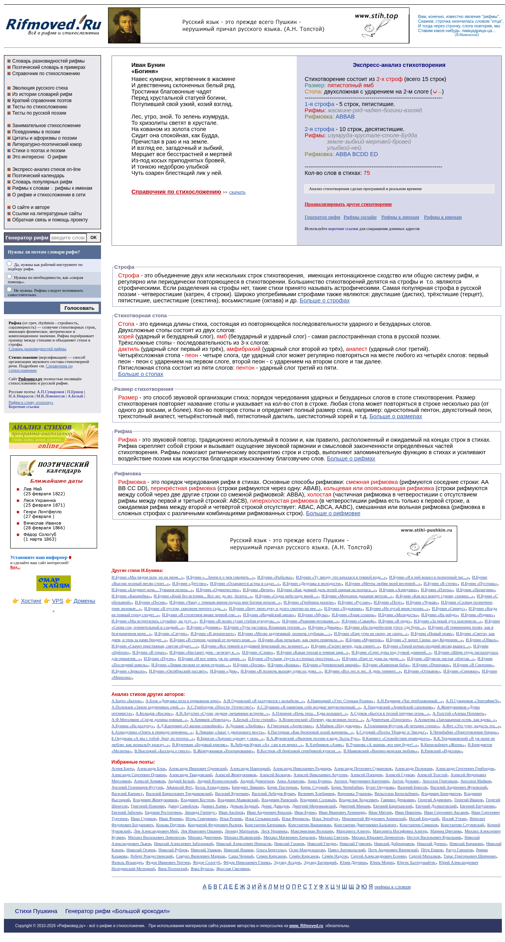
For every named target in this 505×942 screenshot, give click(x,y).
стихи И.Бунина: (145, 570)
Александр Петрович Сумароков (362, 768)
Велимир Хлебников (316, 793)
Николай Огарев (140, 850)
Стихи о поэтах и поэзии (38, 150)
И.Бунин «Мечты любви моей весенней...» (382, 583)
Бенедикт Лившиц (248, 787)
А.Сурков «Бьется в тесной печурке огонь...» (389, 713)
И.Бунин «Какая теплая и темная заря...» (312, 652)
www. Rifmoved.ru (306, 926)
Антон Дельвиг (405, 781)
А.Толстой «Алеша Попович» (459, 713)
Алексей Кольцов (275, 775)
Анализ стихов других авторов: (148, 694)
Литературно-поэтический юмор (47, 144)
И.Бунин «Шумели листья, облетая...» (440, 658)
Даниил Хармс (214, 806)
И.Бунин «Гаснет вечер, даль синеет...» (345, 646)
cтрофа (324, 104)
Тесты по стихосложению (39, 107)
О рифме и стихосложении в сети (48, 195)
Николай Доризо (431, 843)
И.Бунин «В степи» (441, 583)
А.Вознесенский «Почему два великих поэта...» (320, 719)
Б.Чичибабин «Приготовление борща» (464, 732)
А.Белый (75, 396)
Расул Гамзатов (459, 850)
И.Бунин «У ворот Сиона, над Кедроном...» (424, 640)
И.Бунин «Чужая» (422, 602)
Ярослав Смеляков (232, 868)
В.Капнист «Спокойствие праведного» (396, 738)
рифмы (490, 16)
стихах (352, 173)
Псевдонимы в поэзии (36, 132)
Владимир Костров (197, 800)
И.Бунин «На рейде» (439, 615)
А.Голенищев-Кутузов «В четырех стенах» (401, 726)
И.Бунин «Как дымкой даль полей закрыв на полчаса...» (326, 590)
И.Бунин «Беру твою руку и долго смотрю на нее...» (275, 608)
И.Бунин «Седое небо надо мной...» (286, 596)
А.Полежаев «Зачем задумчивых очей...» (148, 707)
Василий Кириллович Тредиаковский (179, 793)
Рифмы (170, 452)
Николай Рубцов (173, 850)
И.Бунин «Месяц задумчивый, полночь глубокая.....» (284, 633)
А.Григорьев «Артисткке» (290, 726)
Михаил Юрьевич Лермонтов (378, 837)
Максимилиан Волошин (311, 831)
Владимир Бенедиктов (441, 793)
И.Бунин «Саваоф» (358, 621)
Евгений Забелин (127, 812)
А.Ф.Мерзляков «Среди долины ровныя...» (149, 719)
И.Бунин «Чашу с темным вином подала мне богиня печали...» (225, 602)
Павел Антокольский (346, 850)
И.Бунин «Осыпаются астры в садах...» (245, 583)
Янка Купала (202, 868)
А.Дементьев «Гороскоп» (388, 719)
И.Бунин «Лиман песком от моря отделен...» (191, 665)
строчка (443, 21)
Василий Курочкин (232, 793)
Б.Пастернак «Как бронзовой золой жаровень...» (310, 732)
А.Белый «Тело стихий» (254, 719)
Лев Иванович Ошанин (201, 831)
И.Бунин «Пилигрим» (475, 590)
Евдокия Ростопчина (163, 812)
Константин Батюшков (265, 825)
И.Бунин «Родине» (477, 615)
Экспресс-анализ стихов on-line (46, 169)
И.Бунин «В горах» (149, 652)
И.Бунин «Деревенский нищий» (331, 665)
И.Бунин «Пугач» (159, 658)
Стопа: (313, 91)
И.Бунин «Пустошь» (479, 583)
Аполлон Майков (475, 781)
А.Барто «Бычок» (127, 701)
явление (473, 16)
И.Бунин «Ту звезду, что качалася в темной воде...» (341, 577)
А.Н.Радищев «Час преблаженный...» (409, 701)
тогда (427, 25)
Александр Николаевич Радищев (302, 768)
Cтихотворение (325, 79)
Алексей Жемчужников (235, 775)
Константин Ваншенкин (309, 825)
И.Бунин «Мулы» (313, 615)
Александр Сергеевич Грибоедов (465, 768)
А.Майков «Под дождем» (338, 726)
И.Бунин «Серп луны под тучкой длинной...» (391, 652)
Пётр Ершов (432, 850)
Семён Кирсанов (304, 856)
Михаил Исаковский (242, 837)
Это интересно (28, 157)
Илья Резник (231, 818)
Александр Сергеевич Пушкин (139, 775)
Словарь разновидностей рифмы (48, 61)
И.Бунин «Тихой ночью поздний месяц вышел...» (426, 646)
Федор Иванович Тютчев (167, 862)
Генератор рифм (26, 238)
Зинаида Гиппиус (200, 812)
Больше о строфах (325, 300)
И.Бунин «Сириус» (448, 608)
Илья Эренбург (325, 818)
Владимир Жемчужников (155, 800)
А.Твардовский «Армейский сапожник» (398, 707)
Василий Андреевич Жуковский (458, 787)
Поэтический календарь (38, 175)
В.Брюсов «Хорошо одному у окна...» (230, 738)
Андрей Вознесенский (217, 781)
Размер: (315, 85)
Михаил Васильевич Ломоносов (156, 837)
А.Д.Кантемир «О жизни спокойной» (189, 726)
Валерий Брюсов (412, 787)
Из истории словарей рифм (42, 94)
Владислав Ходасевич (358, 800)
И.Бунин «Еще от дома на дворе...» (373, 658)
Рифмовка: (319, 116)
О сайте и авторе (31, 207)
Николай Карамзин (466, 843)
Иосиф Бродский (424, 818)
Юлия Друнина (353, 862)
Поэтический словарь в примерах (48, 67)
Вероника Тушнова (354, 793)
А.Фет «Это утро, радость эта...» (471, 726)
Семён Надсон (334, 856)
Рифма (15, 323)
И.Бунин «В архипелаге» (212, 633)
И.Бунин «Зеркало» (129, 671)
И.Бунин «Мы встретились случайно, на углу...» (154, 621)
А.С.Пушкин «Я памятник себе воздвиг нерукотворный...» (308, 707)
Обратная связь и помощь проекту (50, 220)
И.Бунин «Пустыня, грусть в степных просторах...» (293, 658)
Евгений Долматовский (435, 806)
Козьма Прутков (170, 825)
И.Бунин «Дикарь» (324, 627)
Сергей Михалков (424, 856)
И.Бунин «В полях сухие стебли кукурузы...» (239, 621)
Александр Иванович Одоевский (198, 768)
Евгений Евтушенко (477, 806)
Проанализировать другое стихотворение (348, 204)
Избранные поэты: (133, 762)
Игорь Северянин (201, 818)
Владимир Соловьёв (317, 800)
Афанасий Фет (179, 787)
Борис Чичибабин (347, 787)
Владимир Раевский (279, 800)
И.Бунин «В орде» (394, 621)
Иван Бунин (305, 812)
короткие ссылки (343, 229)
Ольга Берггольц (271, 850)
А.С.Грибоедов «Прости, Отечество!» (220, 707)
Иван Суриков (143, 818)
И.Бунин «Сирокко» (461, 671)
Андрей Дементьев (257, 781)
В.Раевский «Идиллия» (441, 751)
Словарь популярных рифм (42, 182)
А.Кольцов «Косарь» (153, 713)
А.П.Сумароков (50, 392)
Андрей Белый (181, 781)
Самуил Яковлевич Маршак (200, 856)
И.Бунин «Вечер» (258, 590)
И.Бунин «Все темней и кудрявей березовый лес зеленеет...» (254, 646)
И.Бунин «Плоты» (437, 590)
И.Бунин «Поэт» (388, 602)
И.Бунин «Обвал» (481, 640)
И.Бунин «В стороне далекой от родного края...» (212, 640)
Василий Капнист (127, 793)
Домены (84, 601)
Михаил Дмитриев (204, 837)
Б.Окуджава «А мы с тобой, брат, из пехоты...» (153, 738)
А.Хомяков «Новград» (209, 719)
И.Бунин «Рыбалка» (274, 577)
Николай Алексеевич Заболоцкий (183, 843)
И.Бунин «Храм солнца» (353, 615)
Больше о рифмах (351, 458)
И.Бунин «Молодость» (398, 615)
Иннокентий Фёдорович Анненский (374, 818)
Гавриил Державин (398, 800)
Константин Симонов (419, 825)
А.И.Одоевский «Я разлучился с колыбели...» (263, 701)
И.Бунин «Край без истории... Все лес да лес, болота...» (203, 596)
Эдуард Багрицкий (320, 862)
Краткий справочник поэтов (42, 100)
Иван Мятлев (380, 812)
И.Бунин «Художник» (343, 608)
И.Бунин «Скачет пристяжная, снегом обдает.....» (155, 646)
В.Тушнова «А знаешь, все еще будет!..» (381, 744)
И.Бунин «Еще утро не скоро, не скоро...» (371, 633)
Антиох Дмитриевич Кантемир (361, 781)
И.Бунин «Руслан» (354, 602)
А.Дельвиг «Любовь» (244, 726)
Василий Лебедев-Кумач (273, 793)
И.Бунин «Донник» (203, 627)
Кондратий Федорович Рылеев (215, 825)
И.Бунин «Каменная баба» (386, 665)
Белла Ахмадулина (212, 787)
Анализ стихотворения (329, 189)
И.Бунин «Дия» (224, 671)
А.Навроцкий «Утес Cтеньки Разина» (340, 701)
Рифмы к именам (400, 217)
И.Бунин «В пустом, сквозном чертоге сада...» (184, 608)
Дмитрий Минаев (354, 806)
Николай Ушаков (205, 850)
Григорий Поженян (147, 806)
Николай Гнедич (321, 843)
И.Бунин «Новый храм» (432, 633)
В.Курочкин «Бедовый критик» (199, 744)
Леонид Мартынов (241, 831)
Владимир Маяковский (237, 800)
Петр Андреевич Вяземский (393, 850)
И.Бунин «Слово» (257, 652)
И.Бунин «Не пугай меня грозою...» (397, 608)
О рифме (57, 157)
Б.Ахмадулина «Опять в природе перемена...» (152, 732)
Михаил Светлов (333, 837)
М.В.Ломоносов (50, 396)
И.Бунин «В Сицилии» (473, 665)
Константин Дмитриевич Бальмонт (365, 825)
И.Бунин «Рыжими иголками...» (310, 621)
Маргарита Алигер (353, 831)
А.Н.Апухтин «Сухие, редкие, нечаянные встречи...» (222, 713)
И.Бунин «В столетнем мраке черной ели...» (201, 615)
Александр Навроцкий (250, 768)
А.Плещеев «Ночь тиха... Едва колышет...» (309, 713)
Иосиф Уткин (454, 818)
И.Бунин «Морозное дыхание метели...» (356, 596)
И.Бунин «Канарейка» (131, 596)
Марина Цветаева (446, 831)
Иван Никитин (408, 812)
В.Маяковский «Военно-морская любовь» (380, 751)
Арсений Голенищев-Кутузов (137, 787)
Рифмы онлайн (360, 217)
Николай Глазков (289, 843)
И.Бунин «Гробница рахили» (308, 602)
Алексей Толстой (432, 775)
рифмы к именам (73, 188)
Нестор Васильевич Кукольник (434, 837)
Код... (15, 567)
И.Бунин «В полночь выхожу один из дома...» (281, 671)
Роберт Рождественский (151, 856)
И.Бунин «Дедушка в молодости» (312, 583)
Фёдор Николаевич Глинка (247, 862)
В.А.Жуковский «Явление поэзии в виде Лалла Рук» (313, 738)
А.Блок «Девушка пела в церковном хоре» (183, 701)
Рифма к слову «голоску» (31, 402)
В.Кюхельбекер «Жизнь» (442, 744)
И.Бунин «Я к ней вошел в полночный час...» (429, 577)
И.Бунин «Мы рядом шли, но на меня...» (147, 577)
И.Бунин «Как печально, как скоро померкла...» (300, 640)
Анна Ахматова (290, 781)
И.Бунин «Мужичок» (363, 640)
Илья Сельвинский (261, 818)
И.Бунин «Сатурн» (170, 633)
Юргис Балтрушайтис (416, 862)
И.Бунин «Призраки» (431, 665)
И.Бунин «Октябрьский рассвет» (178, 671)
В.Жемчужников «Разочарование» (223, 751)
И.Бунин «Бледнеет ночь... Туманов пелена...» (152, 590)
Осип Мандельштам (307, 850)
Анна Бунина (319, 781)
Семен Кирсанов (271, 856)
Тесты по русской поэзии (39, 113)
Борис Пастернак (282, 787)
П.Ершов (75, 392)
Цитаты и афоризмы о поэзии (44, 138)
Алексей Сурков (399, 775)
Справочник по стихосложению (46, 73)
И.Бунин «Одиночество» (218, 590)
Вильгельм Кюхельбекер (396, 793)
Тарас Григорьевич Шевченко (470, 856)
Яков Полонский (172, 868)
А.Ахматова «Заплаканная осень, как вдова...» (455, 719)
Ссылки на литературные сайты (47, 213)
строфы (15, 344)
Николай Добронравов (394, 843)
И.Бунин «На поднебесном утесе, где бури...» (384, 627)
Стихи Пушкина (36, 911)
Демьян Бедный (244, 806)
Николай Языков (238, 850)
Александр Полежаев (413, 768)
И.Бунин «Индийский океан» (269, 615)
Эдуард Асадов (287, 862)
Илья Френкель (295, 818)
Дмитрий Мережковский (314, 806)
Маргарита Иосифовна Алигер (400, 831)
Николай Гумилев (355, 843)
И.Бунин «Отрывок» (422, 671)
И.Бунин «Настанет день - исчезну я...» (204, 652)
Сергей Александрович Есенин (378, 856)
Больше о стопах (140, 374)
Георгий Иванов (468, 800)
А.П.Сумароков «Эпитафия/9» (473, 701)
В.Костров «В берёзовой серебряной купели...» (298, 751)
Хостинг (31, 601)
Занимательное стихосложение (46, 125)
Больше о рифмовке (333, 513)
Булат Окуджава (380, 787)
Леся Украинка (274, 831)
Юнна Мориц (382, 862)
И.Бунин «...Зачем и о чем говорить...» (220, 577)
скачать (237, 192)
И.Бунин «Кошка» (283, 665)
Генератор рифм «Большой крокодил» (117, 911)
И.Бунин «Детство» (189, 583)
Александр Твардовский (190, 775)
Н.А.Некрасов (21, 396)
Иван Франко (170, 818)
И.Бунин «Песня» (150, 602)
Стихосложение (23, 357)
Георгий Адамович (434, 800)
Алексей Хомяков (149, 781)
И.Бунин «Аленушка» (398, 590)
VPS (57, 601)
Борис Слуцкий (314, 787)
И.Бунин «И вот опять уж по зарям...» (211, 658)
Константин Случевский (462, 825)
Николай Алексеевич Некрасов (243, 843)
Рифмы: (315, 110)
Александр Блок (151, 768)
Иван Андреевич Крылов (269, 812)
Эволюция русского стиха (40, 88)
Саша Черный (241, 856)
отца (496, 21)
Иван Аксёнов (230, 812)
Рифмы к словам (30, 188)
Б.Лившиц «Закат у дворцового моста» (230, 732)
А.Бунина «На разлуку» (132, 726)
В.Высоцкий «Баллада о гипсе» (162, 751)
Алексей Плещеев (366, 775)
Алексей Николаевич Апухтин (320, 775)
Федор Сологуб (206, 862)
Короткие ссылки (24, 406)
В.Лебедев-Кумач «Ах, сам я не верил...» (266, 744)
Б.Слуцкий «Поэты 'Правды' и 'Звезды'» (391, 732)
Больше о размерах (396, 416)
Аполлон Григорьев (439, 781)
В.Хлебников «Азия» (324, 744)
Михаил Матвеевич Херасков (289, 837)
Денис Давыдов (275, 806)
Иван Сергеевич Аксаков (446, 812)
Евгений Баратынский (392, 806)
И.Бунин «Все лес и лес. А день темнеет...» (363, 671)
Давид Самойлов (183, 806)
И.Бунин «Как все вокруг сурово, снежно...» (434, 596)
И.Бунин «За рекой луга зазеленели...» (448, 621)
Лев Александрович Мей (155, 831)
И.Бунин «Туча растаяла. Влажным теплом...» (264, 627)
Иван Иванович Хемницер (342, 812)
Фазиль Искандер (127, 862)
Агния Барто (123, 768)
